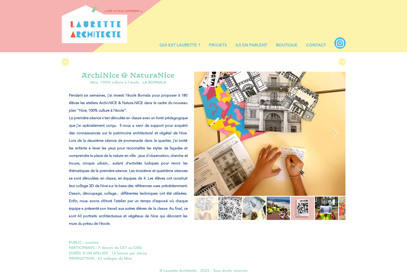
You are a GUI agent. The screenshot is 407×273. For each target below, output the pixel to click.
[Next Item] (335, 133)
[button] (218, 45)
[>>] (342, 62)
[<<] (65, 62)
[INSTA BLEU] (340, 43)
